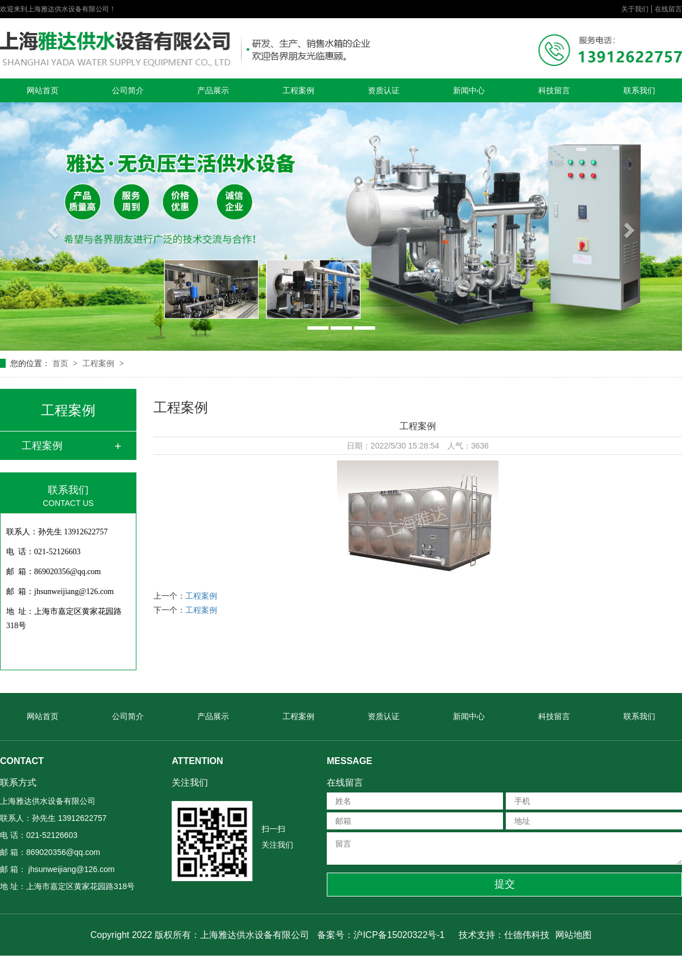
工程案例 (298, 90)
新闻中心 (469, 90)
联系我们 (639, 90)
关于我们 (634, 9)
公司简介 (128, 90)
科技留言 (554, 90)
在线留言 (668, 9)
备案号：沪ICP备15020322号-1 (380, 935)
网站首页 (43, 90)
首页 (61, 363)
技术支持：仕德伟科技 (504, 935)
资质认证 (384, 90)
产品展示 (213, 90)
